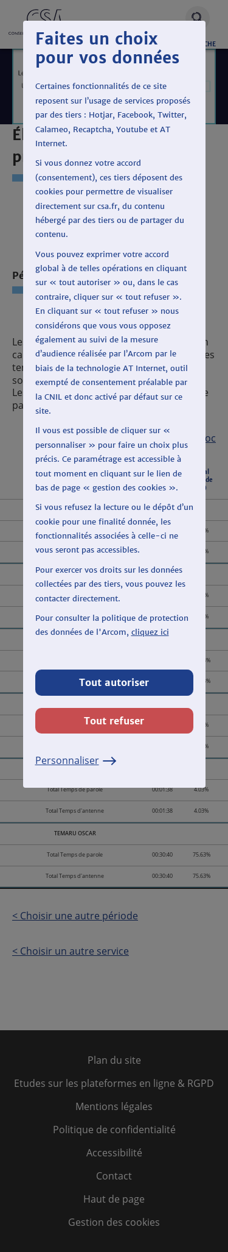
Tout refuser (114, 721)
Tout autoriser (114, 682)
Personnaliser (75, 760)
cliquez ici (150, 632)
